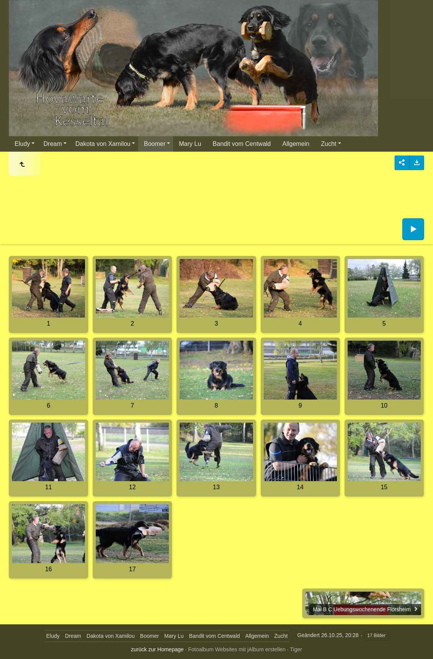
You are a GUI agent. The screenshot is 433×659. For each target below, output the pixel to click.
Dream (52, 143)
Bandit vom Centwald (242, 143)
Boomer (154, 143)
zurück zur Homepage (157, 649)
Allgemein (295, 143)
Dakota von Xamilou (102, 143)
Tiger (296, 649)
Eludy (22, 143)
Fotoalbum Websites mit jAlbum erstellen (236, 649)
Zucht (328, 143)
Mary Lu (190, 143)
